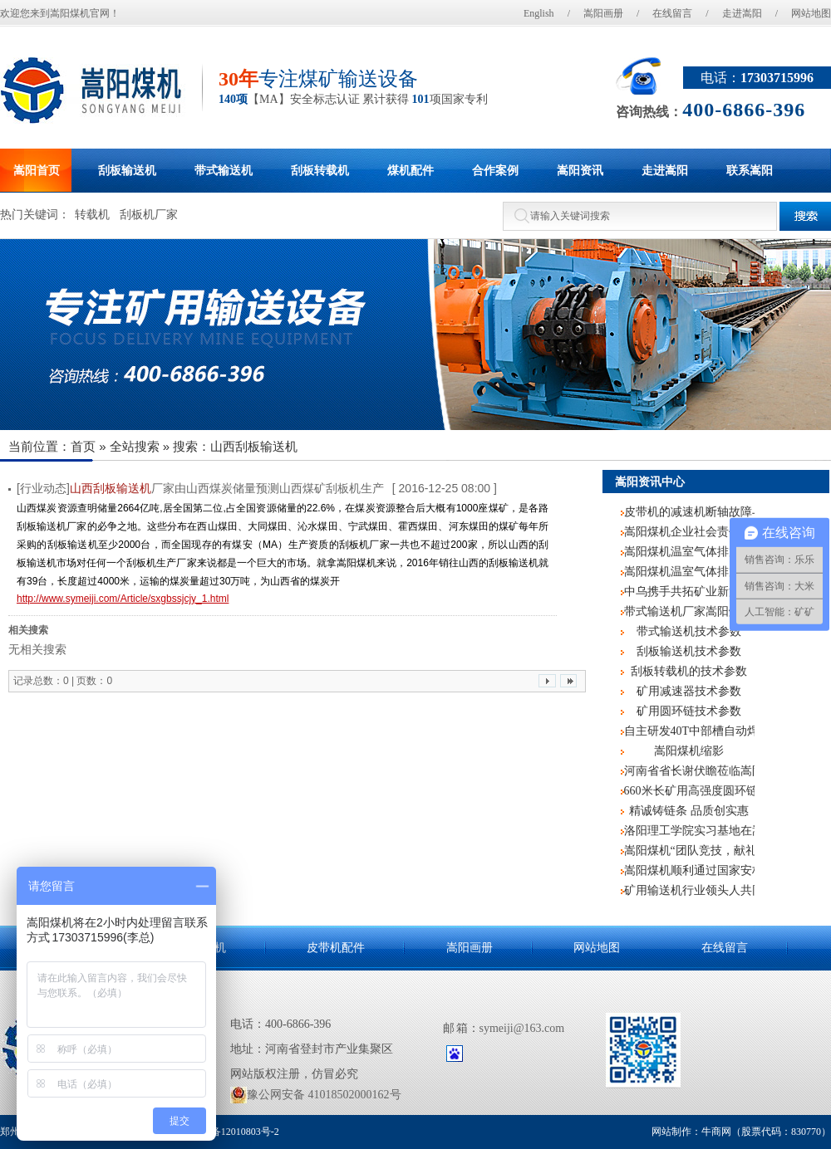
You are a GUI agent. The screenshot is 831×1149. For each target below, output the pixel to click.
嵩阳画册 (603, 13)
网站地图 (811, 13)
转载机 (92, 214)
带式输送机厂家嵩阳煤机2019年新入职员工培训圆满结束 (689, 611)
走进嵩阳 (742, 13)
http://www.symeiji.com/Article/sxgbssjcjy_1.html (123, 598)
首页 (83, 446)
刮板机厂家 (149, 214)
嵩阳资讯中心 (650, 481)
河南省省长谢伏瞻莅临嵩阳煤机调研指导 (689, 771)
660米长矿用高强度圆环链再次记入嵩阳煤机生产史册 (689, 791)
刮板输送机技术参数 (689, 651)
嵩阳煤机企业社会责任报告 (689, 532)
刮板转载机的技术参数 (689, 671)
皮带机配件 (336, 947)
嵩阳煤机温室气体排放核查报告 (689, 571)
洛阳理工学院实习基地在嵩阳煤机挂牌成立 (689, 830)
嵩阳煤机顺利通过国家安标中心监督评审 (689, 870)
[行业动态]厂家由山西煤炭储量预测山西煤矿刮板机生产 (200, 488)
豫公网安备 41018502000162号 (315, 1095)
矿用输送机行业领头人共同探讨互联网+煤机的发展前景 (689, 890)
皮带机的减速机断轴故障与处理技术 (689, 512)
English (539, 13)
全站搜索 (135, 446)
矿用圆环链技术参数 (689, 711)
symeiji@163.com (522, 1028)
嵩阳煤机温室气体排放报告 (689, 551)
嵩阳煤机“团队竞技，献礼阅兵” (689, 850)
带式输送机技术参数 (689, 631)
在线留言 (672, 13)
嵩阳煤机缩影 (689, 751)
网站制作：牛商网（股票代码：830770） (741, 1131)
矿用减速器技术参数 (689, 691)
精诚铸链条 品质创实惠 (689, 810)
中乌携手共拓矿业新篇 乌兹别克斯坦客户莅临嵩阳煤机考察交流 (689, 591)
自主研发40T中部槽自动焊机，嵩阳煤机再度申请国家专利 (689, 731)
